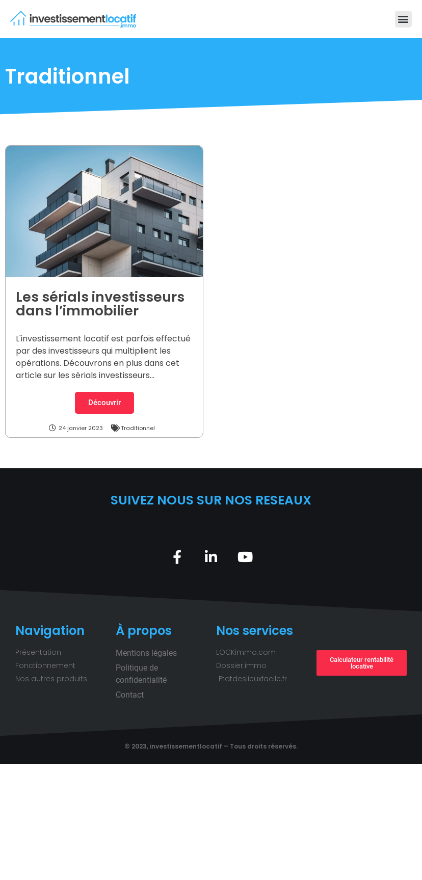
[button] (403, 19)
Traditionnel (138, 428)
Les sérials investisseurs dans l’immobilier (100, 303)
